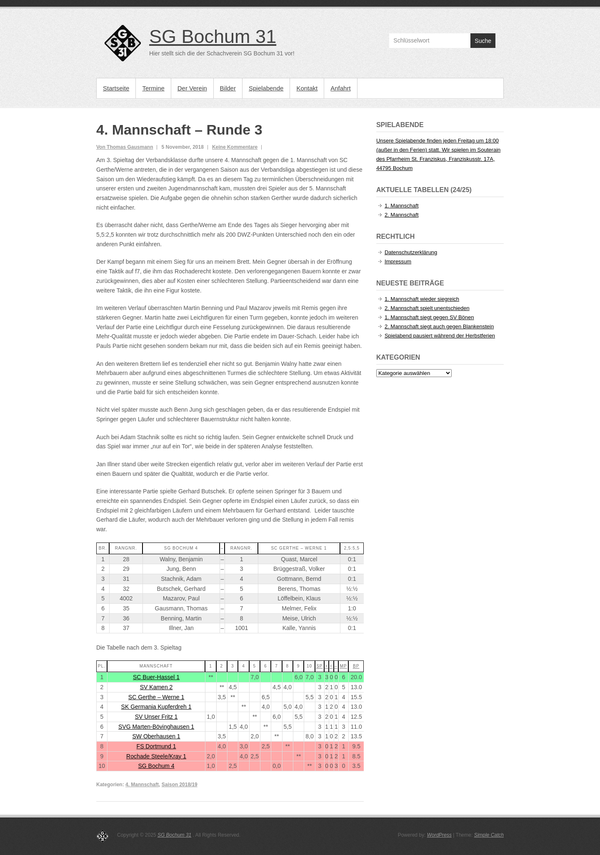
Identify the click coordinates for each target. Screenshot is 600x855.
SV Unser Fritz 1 (156, 716)
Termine (153, 88)
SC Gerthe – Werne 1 (156, 697)
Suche (483, 41)
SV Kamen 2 (156, 687)
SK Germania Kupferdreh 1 (156, 706)
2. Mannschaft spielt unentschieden (427, 308)
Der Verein (192, 88)
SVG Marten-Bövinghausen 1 (156, 726)
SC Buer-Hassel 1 (156, 677)
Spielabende (266, 88)
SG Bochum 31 (212, 36)
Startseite (116, 88)
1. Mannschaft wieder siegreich (422, 299)
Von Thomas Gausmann (124, 147)
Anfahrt (340, 88)
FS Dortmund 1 (156, 746)
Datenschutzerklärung (411, 252)
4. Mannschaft (142, 785)
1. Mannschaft (402, 205)
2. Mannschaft (402, 215)
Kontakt (307, 88)
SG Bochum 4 (156, 765)
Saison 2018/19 (180, 785)
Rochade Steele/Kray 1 (156, 756)
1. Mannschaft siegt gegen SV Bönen (429, 317)
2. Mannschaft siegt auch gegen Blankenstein (439, 326)
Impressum (398, 261)
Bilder (228, 88)
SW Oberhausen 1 (156, 736)
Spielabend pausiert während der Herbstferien (440, 335)
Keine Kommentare (235, 147)
